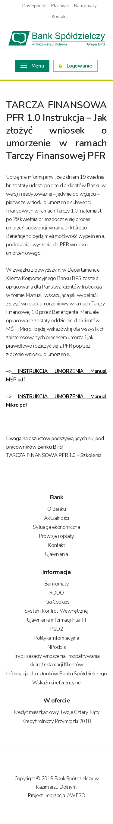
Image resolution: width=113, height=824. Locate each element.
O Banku (56, 509)
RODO (56, 592)
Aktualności (56, 518)
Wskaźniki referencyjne (56, 682)
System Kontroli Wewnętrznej (56, 611)
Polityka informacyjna (56, 638)
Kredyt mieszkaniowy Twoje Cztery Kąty (56, 712)
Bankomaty (85, 6)
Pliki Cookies (56, 601)
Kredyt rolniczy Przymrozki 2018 (56, 721)
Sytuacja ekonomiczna (56, 527)
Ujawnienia (56, 554)
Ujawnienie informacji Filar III (56, 620)
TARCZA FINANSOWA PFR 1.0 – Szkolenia (54, 455)
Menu (32, 65)
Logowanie (75, 65)
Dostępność (34, 6)
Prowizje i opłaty (56, 536)
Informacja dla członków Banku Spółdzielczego (56, 673)
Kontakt (59, 17)
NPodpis (56, 647)
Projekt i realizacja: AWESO (56, 795)
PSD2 (56, 629)
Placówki (59, 6)
